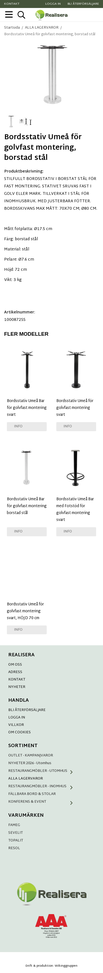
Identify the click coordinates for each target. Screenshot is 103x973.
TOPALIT (15, 840)
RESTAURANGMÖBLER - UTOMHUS (42, 771)
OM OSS (15, 665)
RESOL (14, 848)
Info (18, 426)
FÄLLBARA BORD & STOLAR (32, 794)
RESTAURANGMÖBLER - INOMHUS (42, 786)
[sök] (21, 15)
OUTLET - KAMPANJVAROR (30, 755)
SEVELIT (15, 833)
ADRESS (15, 672)
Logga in (53, 4)
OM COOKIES (19, 732)
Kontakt (12, 4)
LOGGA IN (16, 717)
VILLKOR (16, 725)
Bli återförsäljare (83, 4)
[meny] (9, 14)
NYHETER (16, 687)
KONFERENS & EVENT (42, 802)
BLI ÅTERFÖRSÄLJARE (27, 710)
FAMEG (14, 825)
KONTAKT (16, 679)
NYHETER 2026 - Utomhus (29, 763)
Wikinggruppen (66, 966)
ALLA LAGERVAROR (25, 778)
